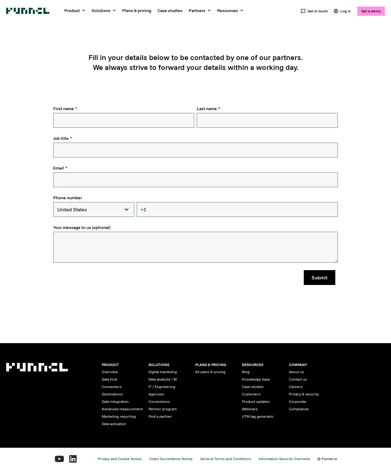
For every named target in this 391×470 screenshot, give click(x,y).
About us (296, 371)
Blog (246, 371)
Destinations (112, 394)
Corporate (297, 401)
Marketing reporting (119, 416)
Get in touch (314, 11)
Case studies (170, 10)
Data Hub (109, 379)
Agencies (156, 394)
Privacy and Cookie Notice (120, 458)
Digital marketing (162, 371)
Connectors (112, 386)
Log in (342, 11)
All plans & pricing (210, 371)
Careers (296, 386)
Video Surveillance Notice (171, 458)
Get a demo (371, 11)
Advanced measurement (122, 409)
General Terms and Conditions (225, 458)
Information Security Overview (284, 458)
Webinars (250, 409)
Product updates (256, 401)
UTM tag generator (258, 416)
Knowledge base (256, 379)
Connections (159, 401)
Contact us (298, 379)
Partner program (162, 409)
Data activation (114, 423)
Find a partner (160, 416)
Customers (251, 394)
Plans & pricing (136, 10)
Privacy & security (304, 394)
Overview (110, 371)
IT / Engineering (161, 386)
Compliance (299, 409)
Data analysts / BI (162, 379)
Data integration (115, 401)
